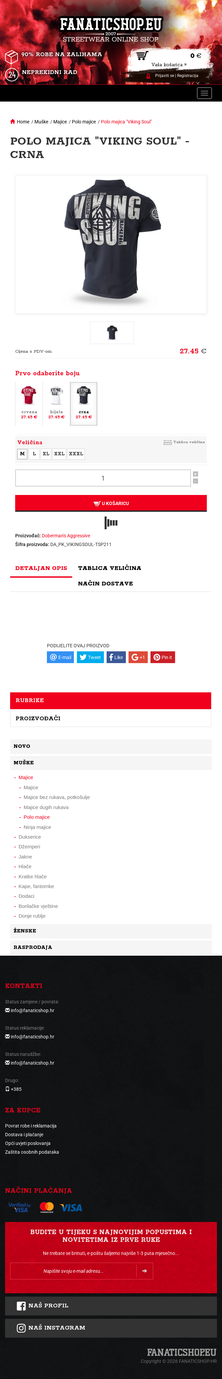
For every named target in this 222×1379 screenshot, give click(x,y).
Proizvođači (38, 718)
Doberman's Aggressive (66, 535)
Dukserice (30, 837)
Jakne (25, 856)
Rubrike (30, 700)
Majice (60, 121)
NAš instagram (50, 1328)
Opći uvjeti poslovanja (28, 1143)
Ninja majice (37, 827)
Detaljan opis (41, 568)
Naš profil (42, 1306)
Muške (41, 121)
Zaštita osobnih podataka (32, 1152)
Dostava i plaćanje (24, 1134)
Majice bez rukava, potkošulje (57, 797)
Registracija (187, 75)
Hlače (25, 866)
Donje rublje (32, 916)
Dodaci (26, 896)
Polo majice (84, 121)
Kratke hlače (33, 876)
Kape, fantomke (36, 886)
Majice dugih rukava (46, 807)
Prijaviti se (164, 75)
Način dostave (105, 583)
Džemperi (29, 846)
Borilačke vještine (38, 906)
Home (23, 121)
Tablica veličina (189, 442)
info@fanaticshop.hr (32, 1010)
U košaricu (111, 503)
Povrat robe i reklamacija (31, 1125)
